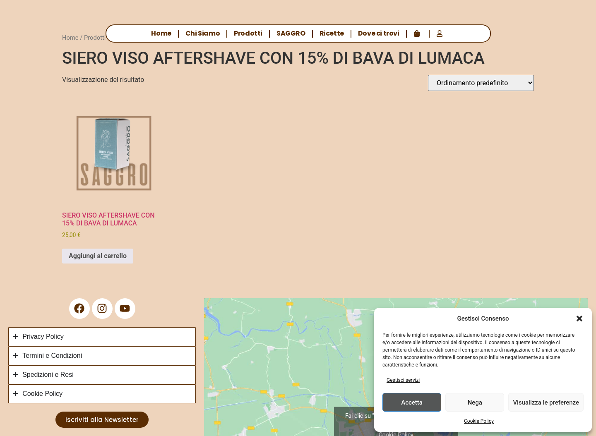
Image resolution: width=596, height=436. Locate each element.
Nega (475, 402)
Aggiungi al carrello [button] (98, 256)
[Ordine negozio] (481, 83)
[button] (579, 318)
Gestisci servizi (403, 380)
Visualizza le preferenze (546, 402)
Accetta (412, 402)
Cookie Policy (479, 421)
